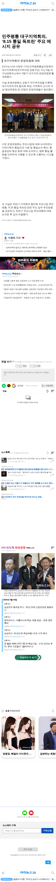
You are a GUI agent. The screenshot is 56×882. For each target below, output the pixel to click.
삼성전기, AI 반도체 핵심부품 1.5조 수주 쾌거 (25, 633)
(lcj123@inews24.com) (23, 220)
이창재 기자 (14, 238)
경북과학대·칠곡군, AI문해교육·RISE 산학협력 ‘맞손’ (26, 247)
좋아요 (23, 237)
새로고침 (22, 274)
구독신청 (47, 830)
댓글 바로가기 (48, 863)
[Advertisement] (28, 23)
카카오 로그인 (9, 386)
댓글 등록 (49, 386)
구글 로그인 (14, 386)
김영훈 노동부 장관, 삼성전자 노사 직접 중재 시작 (23, 281)
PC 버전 (28, 849)
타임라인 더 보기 (28, 657)
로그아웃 (20, 385)
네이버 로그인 (4, 386)
